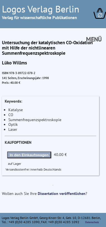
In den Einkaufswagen (29, 155)
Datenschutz (92, 222)
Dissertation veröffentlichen (61, 193)
